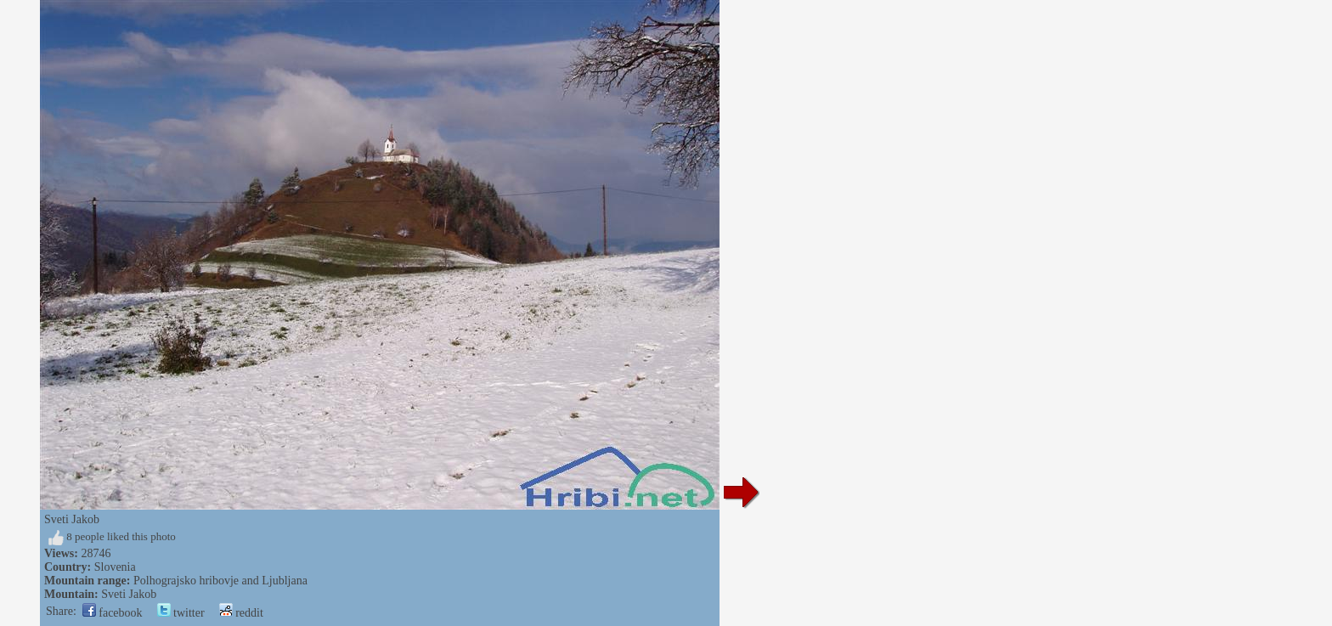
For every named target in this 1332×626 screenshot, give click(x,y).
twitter (181, 612)
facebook (112, 612)
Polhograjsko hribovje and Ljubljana (220, 580)
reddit (241, 612)
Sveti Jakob (128, 594)
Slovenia (115, 567)
